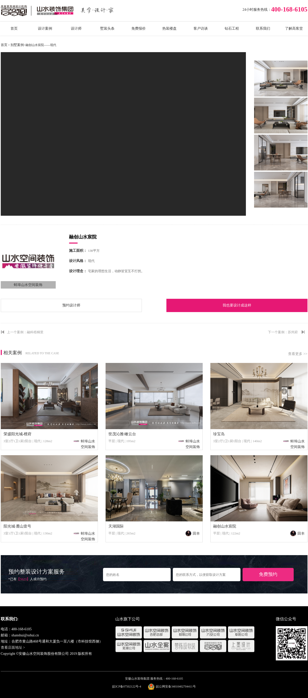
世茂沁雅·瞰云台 (122, 434)
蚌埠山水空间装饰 (28, 285)
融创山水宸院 (224, 526)
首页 (4, 45)
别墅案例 (17, 45)
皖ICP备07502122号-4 (126, 686)
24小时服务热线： (257, 10)
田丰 (193, 533)
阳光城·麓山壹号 (17, 526)
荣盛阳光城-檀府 (18, 434)
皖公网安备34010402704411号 (176, 686)
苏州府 (293, 332)
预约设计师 (71, 305)
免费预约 (268, 574)
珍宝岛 (219, 434)
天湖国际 (116, 526)
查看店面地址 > (13, 647)
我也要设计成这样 (237, 305)
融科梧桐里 (35, 332)
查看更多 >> (297, 354)
